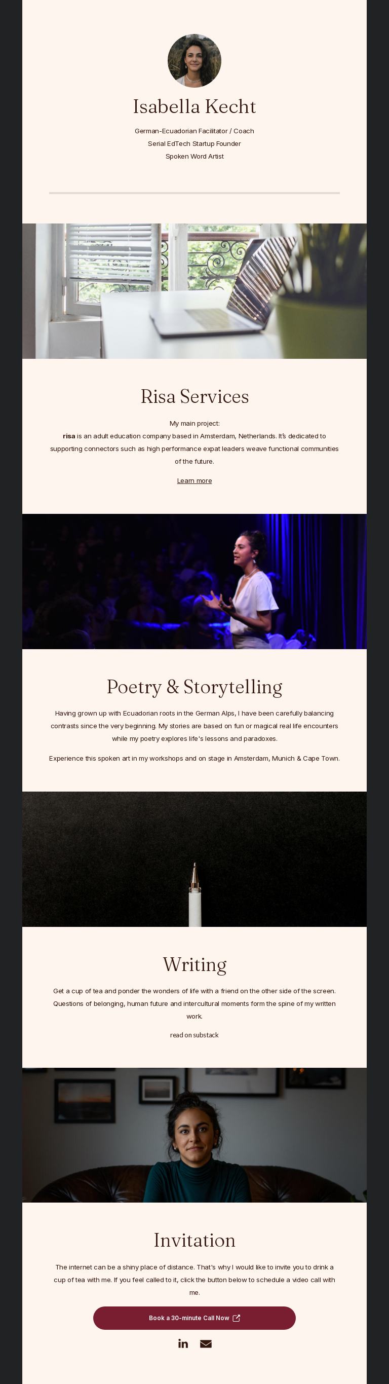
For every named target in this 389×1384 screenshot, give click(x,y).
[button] (194, 1319)
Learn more (194, 481)
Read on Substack (194, 1036)
